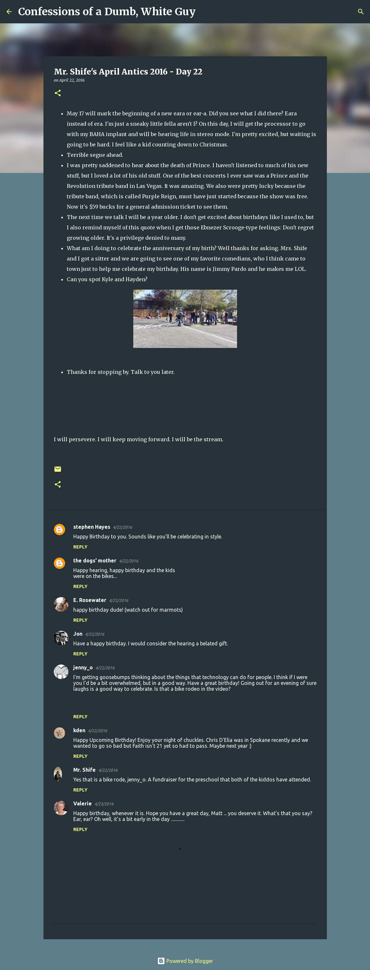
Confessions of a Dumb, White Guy (107, 11)
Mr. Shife (84, 770)
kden (79, 730)
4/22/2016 (122, 527)
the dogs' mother (94, 560)
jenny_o (83, 667)
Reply (80, 546)
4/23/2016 (103, 804)
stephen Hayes (91, 527)
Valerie (82, 803)
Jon (77, 634)
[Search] (205, 11)
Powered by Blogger (185, 961)
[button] (58, 93)
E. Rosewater (89, 600)
